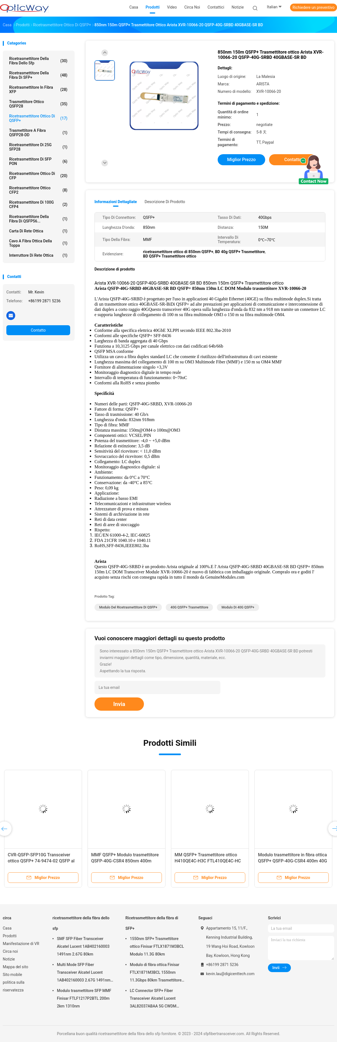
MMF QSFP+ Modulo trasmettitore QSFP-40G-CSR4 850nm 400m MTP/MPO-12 (125, 861)
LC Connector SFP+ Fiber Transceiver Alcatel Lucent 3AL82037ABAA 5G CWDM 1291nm (153, 999)
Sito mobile (12, 974)
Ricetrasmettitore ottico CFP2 (38, 190)
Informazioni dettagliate (115, 202)
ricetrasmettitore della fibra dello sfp (38, 60)
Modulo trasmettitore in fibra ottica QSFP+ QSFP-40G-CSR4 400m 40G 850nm (292, 861)
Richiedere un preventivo (314, 7)
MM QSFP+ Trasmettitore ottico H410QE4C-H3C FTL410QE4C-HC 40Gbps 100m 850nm (208, 861)
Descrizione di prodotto (164, 202)
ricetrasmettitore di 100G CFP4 (38, 204)
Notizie (9, 959)
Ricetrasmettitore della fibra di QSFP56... (38, 218)
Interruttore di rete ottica (38, 255)
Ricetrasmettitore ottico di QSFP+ (38, 118)
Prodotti (10, 936)
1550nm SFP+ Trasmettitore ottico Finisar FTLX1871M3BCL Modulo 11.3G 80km (157, 946)
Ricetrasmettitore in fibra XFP (38, 89)
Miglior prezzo (241, 159)
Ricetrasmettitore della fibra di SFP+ (38, 75)
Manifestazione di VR (21, 943)
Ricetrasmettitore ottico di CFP (38, 175)
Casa (7, 928)
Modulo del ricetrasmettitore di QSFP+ (128, 607)
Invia (119, 704)
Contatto (38, 330)
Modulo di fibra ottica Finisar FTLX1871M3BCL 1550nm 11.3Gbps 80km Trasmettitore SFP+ (155, 973)
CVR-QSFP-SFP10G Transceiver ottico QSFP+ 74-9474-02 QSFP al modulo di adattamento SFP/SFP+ (41, 861)
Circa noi (10, 951)
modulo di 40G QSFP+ (238, 607)
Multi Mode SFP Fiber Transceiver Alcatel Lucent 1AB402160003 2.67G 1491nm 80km (83, 973)
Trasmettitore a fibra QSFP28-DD (38, 132)
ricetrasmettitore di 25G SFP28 (38, 147)
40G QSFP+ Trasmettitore (189, 607)
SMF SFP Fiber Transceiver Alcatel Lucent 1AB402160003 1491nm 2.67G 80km (83, 946)
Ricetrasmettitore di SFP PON (38, 161)
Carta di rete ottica (38, 231)
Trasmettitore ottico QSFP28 (38, 103)
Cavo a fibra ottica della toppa (38, 243)
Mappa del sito (15, 967)
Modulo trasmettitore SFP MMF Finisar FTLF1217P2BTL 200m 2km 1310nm (84, 998)
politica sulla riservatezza (13, 986)
